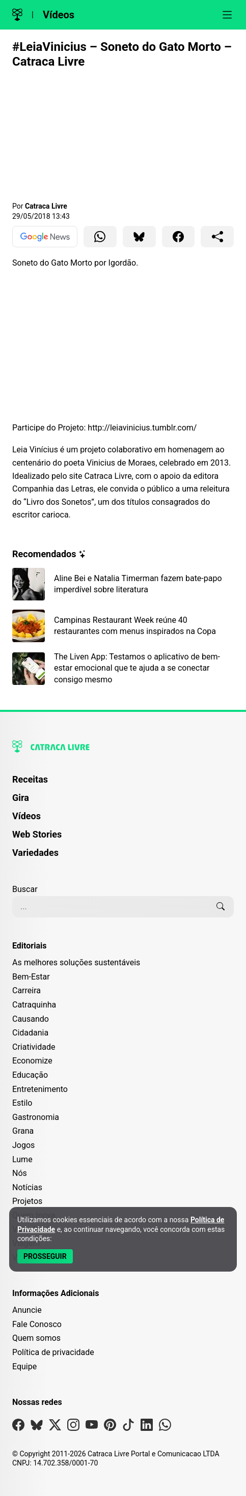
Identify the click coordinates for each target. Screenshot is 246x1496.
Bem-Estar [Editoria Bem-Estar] (31, 977)
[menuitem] (123, 784)
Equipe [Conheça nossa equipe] (24, 1366)
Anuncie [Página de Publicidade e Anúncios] (27, 1310)
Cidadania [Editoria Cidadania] (30, 1033)
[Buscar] (220, 906)
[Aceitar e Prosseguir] (45, 1256)
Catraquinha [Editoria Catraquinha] (34, 1005)
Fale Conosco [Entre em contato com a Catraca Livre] (37, 1324)
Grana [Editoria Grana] (23, 1131)
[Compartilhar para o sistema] (217, 236)
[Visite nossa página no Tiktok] (128, 1427)
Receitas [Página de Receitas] (30, 779)
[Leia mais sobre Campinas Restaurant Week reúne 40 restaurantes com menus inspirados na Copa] (123, 626)
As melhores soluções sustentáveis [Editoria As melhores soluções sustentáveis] (76, 962)
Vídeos (58, 15)
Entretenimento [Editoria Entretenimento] (40, 1089)
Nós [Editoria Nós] (19, 1173)
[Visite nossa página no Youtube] (92, 1427)
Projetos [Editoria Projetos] (27, 1201)
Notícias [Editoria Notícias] (27, 1187)
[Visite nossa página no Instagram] (73, 1427)
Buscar (25, 889)
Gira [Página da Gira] (20, 797)
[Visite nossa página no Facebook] (18, 1427)
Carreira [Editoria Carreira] (26, 990)
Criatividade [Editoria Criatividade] (33, 1047)
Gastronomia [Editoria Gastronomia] (35, 1117)
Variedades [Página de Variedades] (35, 852)
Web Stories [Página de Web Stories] (37, 834)
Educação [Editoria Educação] (30, 1075)
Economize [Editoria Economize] (32, 1061)
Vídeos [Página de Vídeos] (26, 816)
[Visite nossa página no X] (55, 1427)
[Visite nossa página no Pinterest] (110, 1427)
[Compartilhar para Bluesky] (139, 236)
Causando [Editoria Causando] (30, 1019)
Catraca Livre (46, 206)
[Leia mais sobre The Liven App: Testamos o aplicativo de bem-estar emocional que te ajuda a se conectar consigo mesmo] (123, 668)
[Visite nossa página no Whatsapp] (165, 1427)
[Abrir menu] (227, 14)
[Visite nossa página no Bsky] (37, 1427)
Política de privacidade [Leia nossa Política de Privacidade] (53, 1352)
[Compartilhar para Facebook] (178, 236)
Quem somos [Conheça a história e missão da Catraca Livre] (36, 1338)
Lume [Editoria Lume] (22, 1159)
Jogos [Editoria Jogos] (23, 1145)
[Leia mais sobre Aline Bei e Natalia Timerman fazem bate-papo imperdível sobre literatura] (123, 584)
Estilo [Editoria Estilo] (22, 1103)
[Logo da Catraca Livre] (17, 15)
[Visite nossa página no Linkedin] (147, 1427)
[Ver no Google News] (44, 236)
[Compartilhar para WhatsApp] (100, 236)
